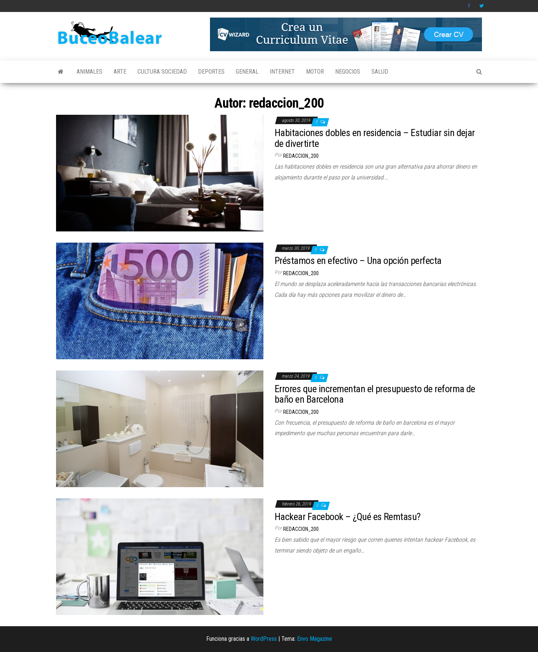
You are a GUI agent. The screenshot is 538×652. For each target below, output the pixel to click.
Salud (379, 71)
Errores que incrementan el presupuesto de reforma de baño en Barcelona (375, 394)
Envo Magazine (314, 638)
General (247, 71)
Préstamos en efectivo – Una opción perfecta (358, 260)
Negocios (347, 71)
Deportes (211, 71)
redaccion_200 (301, 156)
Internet (282, 71)
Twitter (482, 6)
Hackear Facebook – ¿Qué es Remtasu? (348, 516)
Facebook (470, 6)
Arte (120, 71)
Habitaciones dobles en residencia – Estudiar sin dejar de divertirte (375, 138)
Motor (315, 71)
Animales (89, 71)
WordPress (264, 638)
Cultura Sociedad (162, 71)
